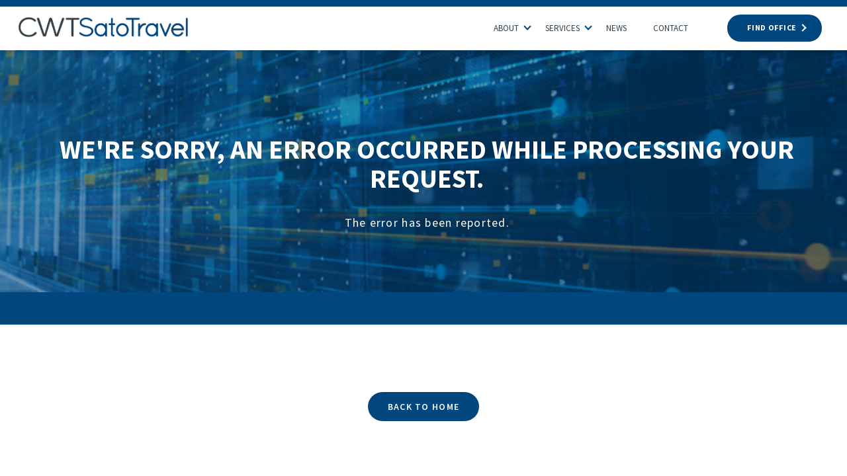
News (616, 28)
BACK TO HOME (423, 407)
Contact (670, 28)
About (506, 28)
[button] (534, 24)
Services (562, 28)
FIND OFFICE (774, 27)
